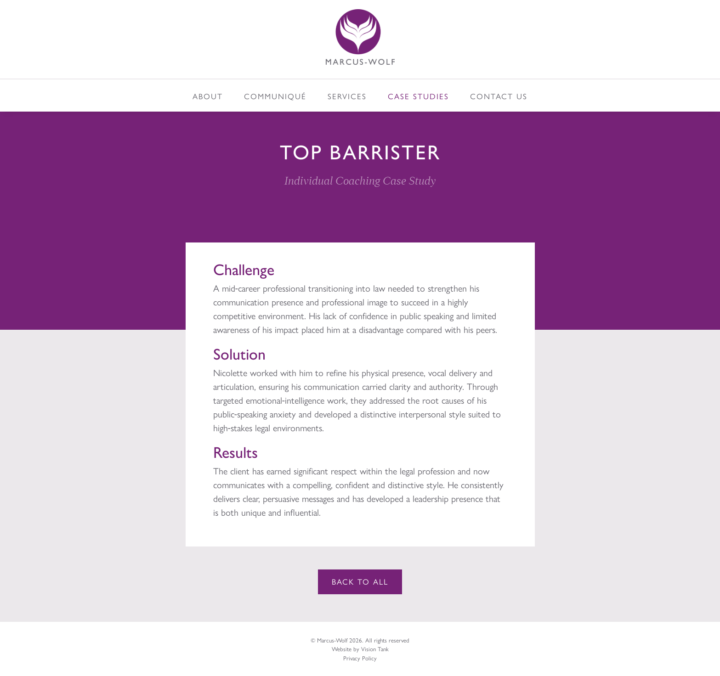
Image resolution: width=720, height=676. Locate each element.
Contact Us (498, 95)
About (208, 95)
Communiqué (275, 95)
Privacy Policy (360, 657)
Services (347, 95)
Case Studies (418, 95)
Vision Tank (375, 648)
